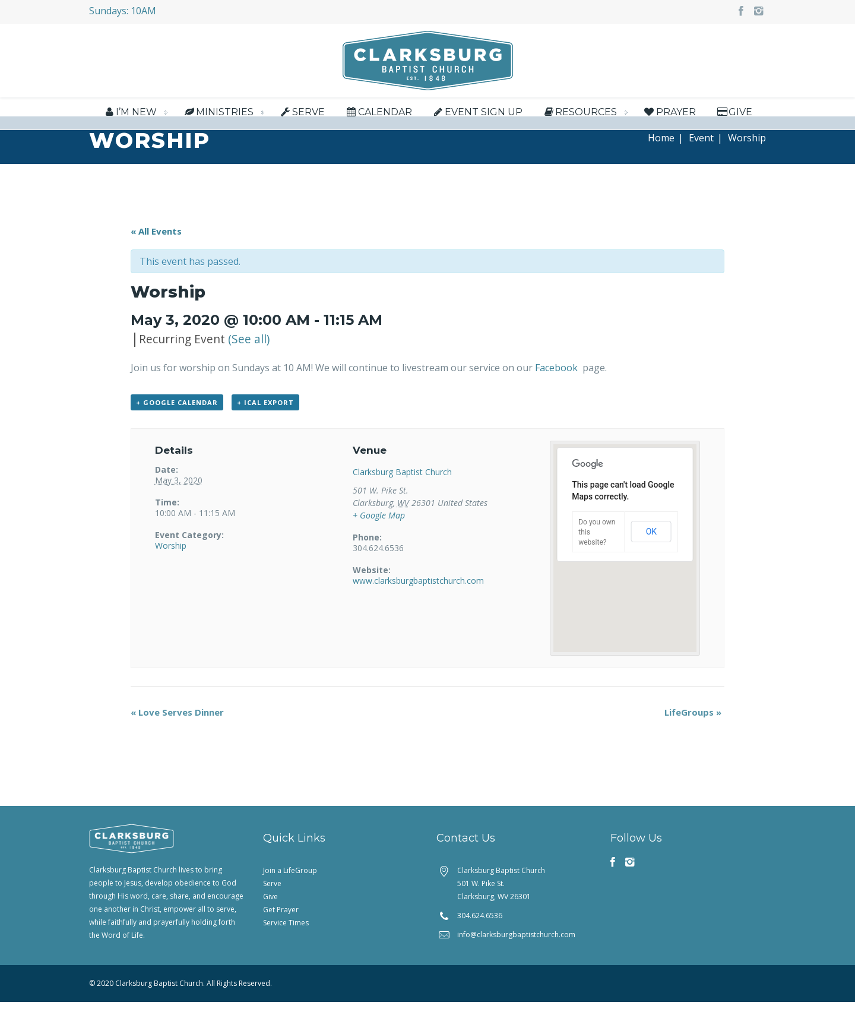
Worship (170, 558)
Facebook (557, 380)
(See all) (249, 352)
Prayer (668, 113)
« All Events (156, 244)
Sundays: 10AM (122, 10)
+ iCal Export (265, 415)
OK (651, 545)
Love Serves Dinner (177, 725)
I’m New (130, 113)
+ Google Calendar (177, 415)
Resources (579, 113)
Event (701, 150)
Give (733, 113)
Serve (302, 113)
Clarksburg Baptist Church (402, 485)
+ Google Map (379, 528)
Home (661, 150)
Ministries (217, 113)
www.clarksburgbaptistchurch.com (418, 593)
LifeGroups (692, 725)
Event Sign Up (477, 113)
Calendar (377, 113)
